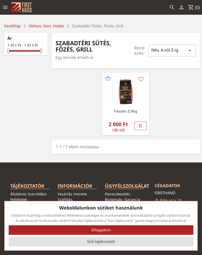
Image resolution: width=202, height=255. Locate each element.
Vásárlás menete (72, 193)
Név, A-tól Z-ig (172, 50)
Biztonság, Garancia (122, 199)
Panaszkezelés (117, 193)
